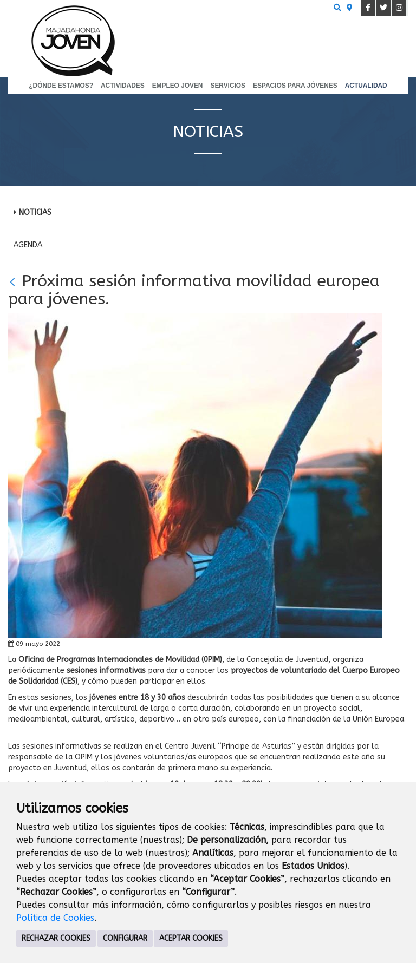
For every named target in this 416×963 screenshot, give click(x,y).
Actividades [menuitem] (123, 85)
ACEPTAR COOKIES (191, 938)
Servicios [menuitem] (227, 85)
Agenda (28, 245)
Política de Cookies (55, 918)
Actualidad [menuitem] (366, 85)
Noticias (35, 212)
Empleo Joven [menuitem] (177, 85)
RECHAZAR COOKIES (56, 938)
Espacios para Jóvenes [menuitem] (295, 85)
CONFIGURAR (125, 938)
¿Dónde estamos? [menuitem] (61, 85)
